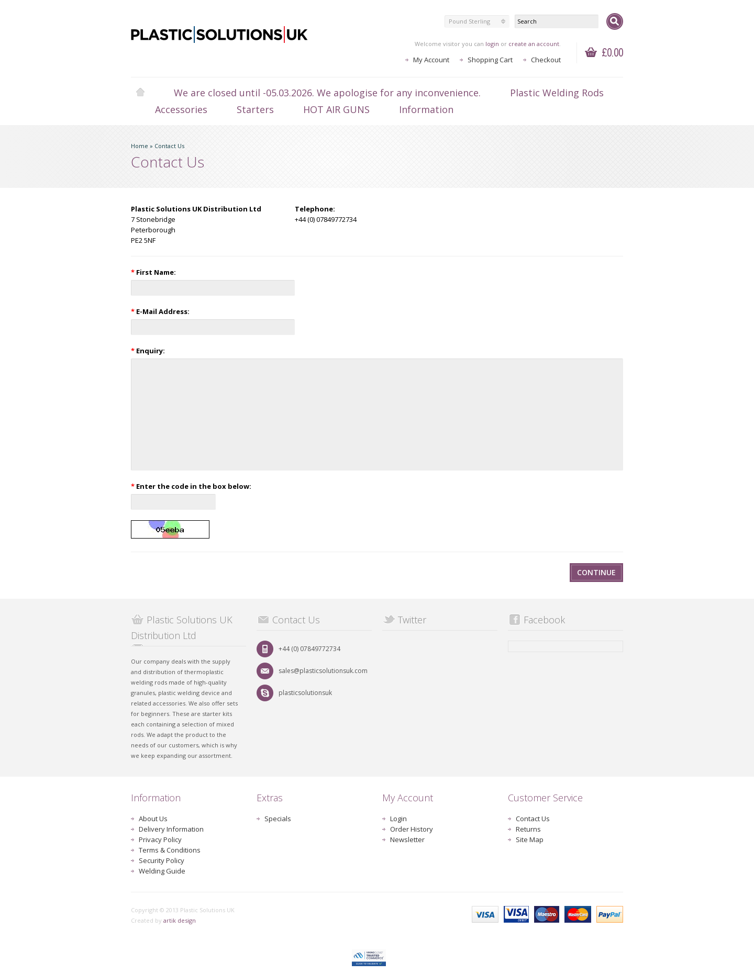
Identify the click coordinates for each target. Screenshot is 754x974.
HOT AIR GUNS (336, 109)
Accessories (181, 109)
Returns (528, 829)
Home (140, 92)
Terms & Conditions (170, 850)
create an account (533, 44)
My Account (431, 59)
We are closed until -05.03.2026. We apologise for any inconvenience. (327, 92)
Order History (411, 829)
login (492, 44)
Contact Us (169, 146)
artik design (179, 920)
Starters (255, 109)
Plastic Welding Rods (557, 92)
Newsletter (407, 839)
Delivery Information (171, 829)
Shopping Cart (490, 59)
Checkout (546, 59)
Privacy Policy (160, 839)
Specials (277, 818)
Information (426, 109)
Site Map (530, 839)
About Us (153, 818)
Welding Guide (162, 871)
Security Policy (161, 860)
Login (398, 818)
